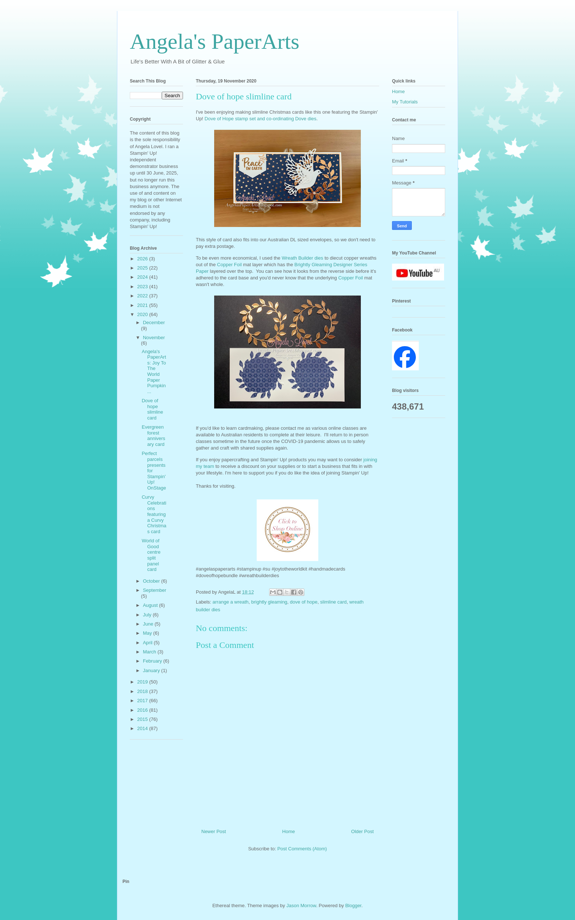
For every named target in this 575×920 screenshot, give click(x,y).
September (154, 590)
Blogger (353, 905)
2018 (143, 691)
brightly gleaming (269, 602)
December (154, 322)
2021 (143, 305)
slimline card (333, 602)
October (152, 581)
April (148, 642)
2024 (143, 277)
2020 (143, 314)
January (152, 670)
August (151, 605)
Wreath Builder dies (302, 258)
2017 (143, 700)
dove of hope (304, 602)
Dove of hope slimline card (152, 409)
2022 (143, 295)
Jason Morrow (301, 905)
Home (288, 831)
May (148, 633)
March (150, 652)
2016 (143, 710)
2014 (143, 728)
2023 (143, 286)
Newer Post (213, 831)
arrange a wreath (231, 602)
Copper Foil (230, 264)
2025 (143, 268)
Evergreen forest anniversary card (153, 435)
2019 (143, 682)
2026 (143, 258)
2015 (143, 719)
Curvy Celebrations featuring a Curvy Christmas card (154, 514)
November (154, 337)
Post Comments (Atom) (302, 848)
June (149, 624)
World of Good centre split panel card (151, 555)
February (153, 661)
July (148, 614)
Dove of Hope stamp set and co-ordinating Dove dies (260, 118)
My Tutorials (405, 102)
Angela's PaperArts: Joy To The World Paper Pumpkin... (154, 371)
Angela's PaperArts (214, 41)
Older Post (362, 831)
